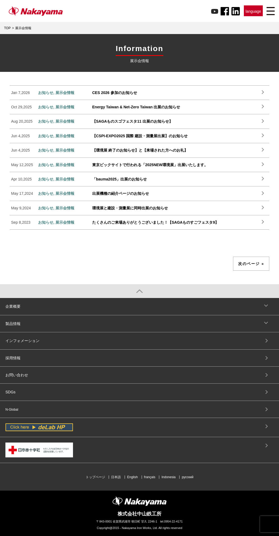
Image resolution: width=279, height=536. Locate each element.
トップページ (95, 477)
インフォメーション (22, 341)
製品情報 (13, 324)
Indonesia (168, 477)
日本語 (116, 477)
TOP (7, 28)
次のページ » (251, 264)
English (132, 477)
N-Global (11, 409)
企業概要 (13, 306)
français (149, 477)
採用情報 (13, 358)
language (253, 11)
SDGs (10, 392)
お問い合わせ (16, 375)
